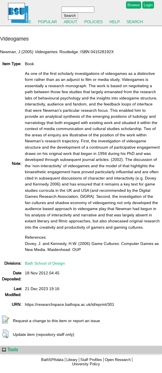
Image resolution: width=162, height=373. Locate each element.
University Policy (86, 364)
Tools (10, 349)
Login (148, 5)
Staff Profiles (91, 360)
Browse (133, 5)
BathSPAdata (52, 360)
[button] (5, 320)
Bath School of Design (45, 263)
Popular (47, 21)
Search (135, 21)
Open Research (118, 360)
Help (114, 21)
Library (71, 360)
